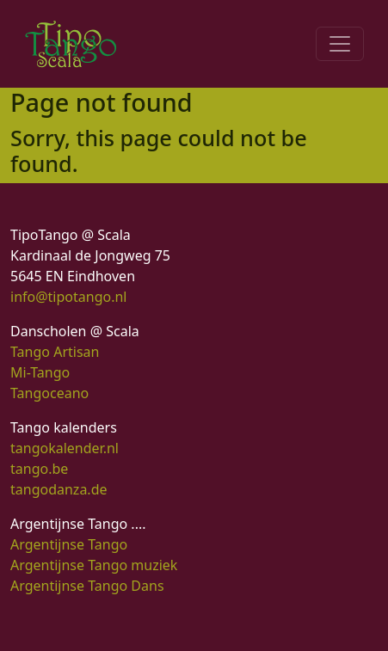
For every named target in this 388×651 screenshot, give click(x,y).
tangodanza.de (59, 489)
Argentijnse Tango (68, 544)
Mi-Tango (40, 372)
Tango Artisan (54, 351)
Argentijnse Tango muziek (93, 565)
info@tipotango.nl (68, 296)
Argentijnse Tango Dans (87, 585)
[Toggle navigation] (340, 44)
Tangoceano (49, 393)
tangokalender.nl (64, 448)
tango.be (39, 468)
